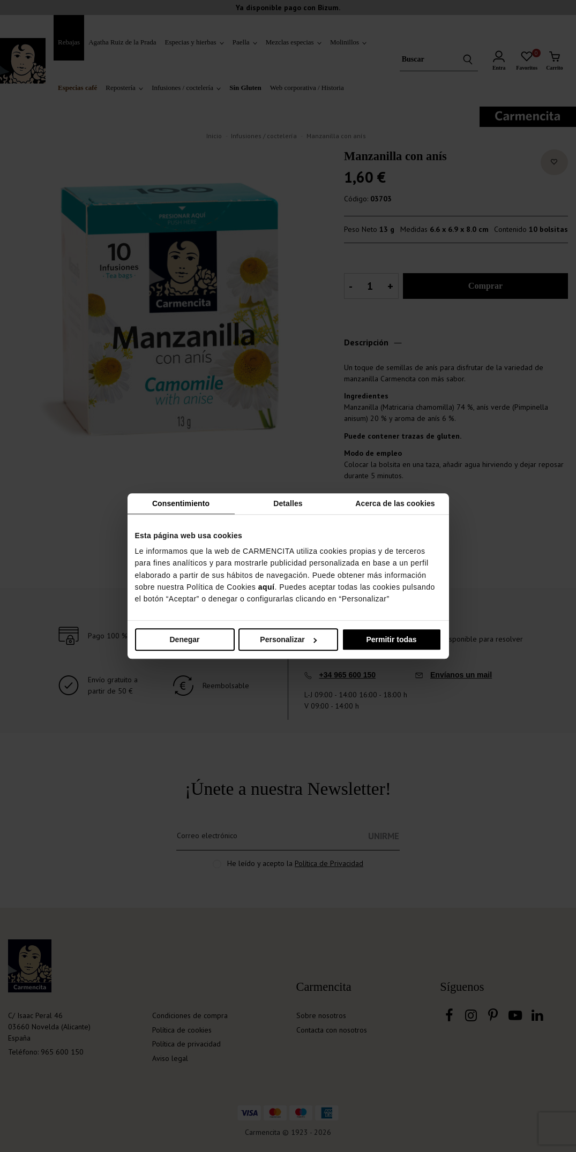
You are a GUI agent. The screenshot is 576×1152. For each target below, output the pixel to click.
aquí (266, 587)
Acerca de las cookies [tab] (395, 503)
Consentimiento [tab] (181, 503)
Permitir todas (391, 639)
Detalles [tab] (288, 503)
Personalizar (288, 639)
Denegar (184, 639)
